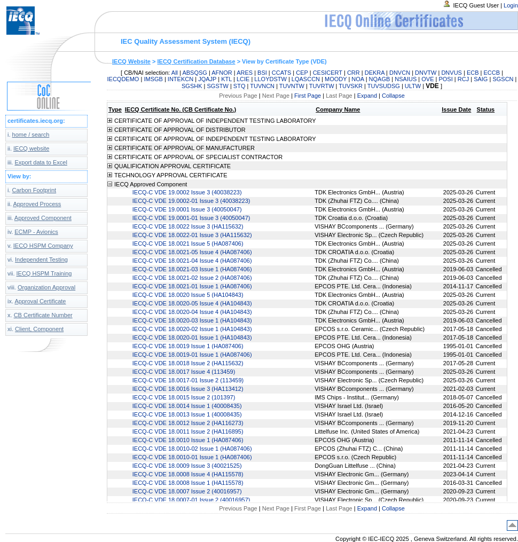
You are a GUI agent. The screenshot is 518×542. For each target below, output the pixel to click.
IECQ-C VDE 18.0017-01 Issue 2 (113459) (188, 380)
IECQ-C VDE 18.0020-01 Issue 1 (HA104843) (192, 337)
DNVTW (425, 72)
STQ (239, 86)
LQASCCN (306, 79)
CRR (353, 72)
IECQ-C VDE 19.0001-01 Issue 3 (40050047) (191, 218)
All (174, 72)
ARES (245, 72)
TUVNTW (291, 86)
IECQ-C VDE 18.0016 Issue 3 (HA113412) (188, 389)
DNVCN (399, 72)
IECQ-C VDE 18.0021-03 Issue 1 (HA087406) (192, 269)
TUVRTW (321, 86)
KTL (226, 79)
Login (511, 5)
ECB (473, 72)
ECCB (492, 72)
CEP (302, 72)
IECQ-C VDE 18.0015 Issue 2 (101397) (184, 397)
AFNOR (221, 72)
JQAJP (207, 79)
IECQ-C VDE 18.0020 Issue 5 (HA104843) (188, 295)
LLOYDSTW (270, 79)
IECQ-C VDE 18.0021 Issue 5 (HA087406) (188, 243)
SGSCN (502, 79)
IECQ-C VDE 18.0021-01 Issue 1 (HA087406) (192, 286)
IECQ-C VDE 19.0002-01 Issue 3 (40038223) (191, 201)
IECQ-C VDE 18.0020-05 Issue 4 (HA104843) (192, 303)
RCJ (463, 79)
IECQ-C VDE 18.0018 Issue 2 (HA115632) (188, 363)
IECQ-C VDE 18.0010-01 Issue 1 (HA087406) (192, 457)
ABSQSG (194, 72)
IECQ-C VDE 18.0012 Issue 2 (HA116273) (188, 423)
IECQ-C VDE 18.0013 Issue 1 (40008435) (187, 414)
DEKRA (374, 72)
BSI (262, 72)
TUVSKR (351, 86)
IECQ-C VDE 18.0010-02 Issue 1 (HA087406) (192, 448)
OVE (427, 79)
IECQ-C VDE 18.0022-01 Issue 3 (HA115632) (192, 235)
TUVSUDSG (383, 86)
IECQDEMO (123, 79)
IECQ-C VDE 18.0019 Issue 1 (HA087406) (188, 346)
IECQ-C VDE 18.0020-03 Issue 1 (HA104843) (192, 320)
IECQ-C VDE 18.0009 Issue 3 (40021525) (187, 465)
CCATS (281, 72)
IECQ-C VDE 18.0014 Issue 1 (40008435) (187, 406)
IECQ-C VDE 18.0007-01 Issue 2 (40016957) (191, 500)
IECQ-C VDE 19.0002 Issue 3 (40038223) (187, 192)
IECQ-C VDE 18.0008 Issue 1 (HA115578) (188, 483)
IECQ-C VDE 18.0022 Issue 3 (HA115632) (188, 226)
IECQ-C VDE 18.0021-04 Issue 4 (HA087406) (192, 260)
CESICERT (327, 72)
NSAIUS (406, 79)
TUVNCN (262, 86)
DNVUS (451, 72)
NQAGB (379, 79)
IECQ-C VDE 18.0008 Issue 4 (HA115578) (188, 474)
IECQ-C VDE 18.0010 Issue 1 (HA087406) (188, 440)
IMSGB (153, 79)
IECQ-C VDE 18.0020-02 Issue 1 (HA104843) (192, 329)
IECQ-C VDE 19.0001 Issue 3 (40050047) (187, 209)
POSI (445, 79)
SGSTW (218, 86)
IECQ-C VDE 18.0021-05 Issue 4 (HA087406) (192, 252)
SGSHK (192, 86)
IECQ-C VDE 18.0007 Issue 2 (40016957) (187, 491)
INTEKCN (180, 79)
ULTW (413, 86)
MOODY (336, 79)
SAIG (481, 79)
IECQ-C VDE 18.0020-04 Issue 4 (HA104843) (192, 312)
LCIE (243, 79)
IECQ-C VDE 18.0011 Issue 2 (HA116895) (188, 431)
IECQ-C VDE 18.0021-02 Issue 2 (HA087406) (192, 277)
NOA (357, 79)
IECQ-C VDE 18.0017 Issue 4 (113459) (184, 371)
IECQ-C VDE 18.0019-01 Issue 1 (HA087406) (192, 354)
